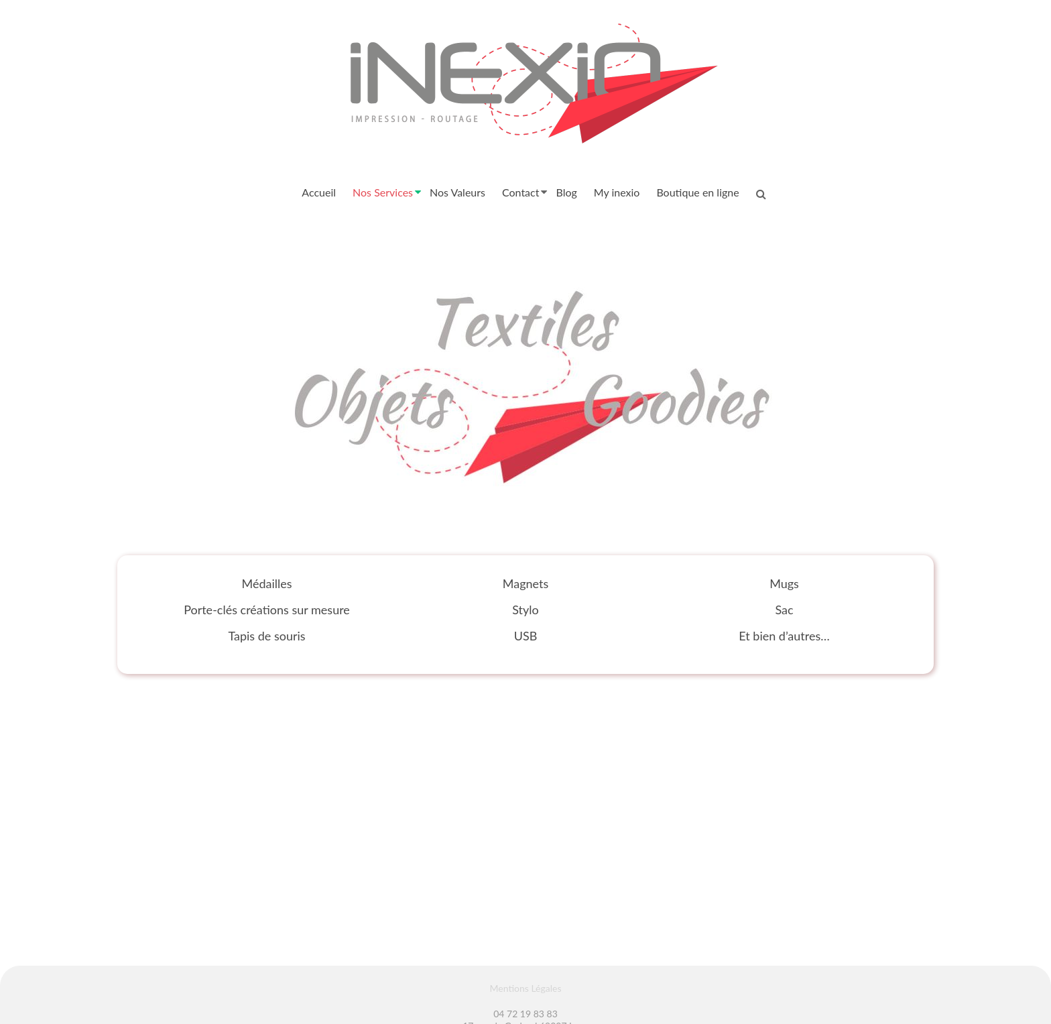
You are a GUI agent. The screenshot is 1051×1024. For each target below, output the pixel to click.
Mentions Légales (526, 988)
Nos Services (383, 192)
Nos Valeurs (457, 192)
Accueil (319, 192)
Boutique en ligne (697, 192)
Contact (520, 192)
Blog (566, 192)
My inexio (617, 192)
